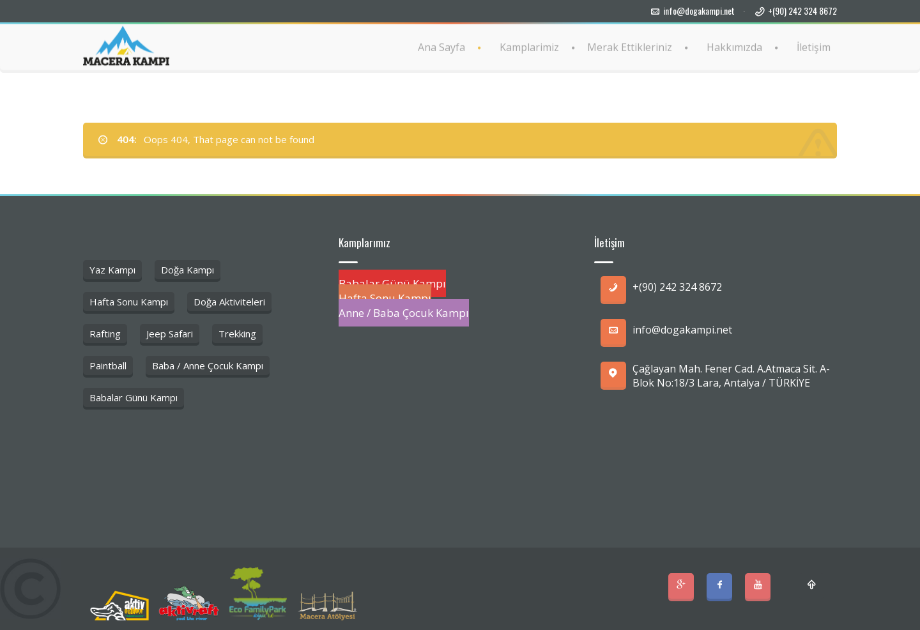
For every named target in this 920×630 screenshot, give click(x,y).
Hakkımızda (734, 47)
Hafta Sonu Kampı (128, 301)
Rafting (105, 333)
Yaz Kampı (112, 269)
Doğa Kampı (187, 269)
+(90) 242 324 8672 (802, 10)
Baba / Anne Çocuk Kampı (207, 365)
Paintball (107, 365)
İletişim (814, 47)
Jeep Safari (169, 333)
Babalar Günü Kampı (133, 397)
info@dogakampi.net (699, 10)
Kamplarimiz (529, 47)
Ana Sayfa (441, 47)
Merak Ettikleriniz (629, 47)
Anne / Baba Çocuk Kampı (404, 312)
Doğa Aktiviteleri (229, 301)
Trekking (237, 333)
